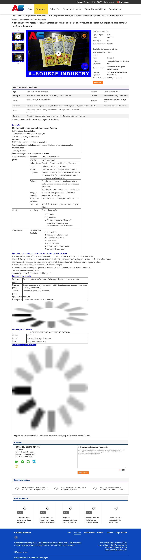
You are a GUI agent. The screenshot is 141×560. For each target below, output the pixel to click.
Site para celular (21, 552)
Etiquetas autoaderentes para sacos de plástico (70, 520)
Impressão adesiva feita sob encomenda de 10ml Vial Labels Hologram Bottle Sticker (111, 489)
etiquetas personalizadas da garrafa (32, 436)
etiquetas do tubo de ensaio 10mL (38, 16)
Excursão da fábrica (72, 9)
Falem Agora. (109, 2)
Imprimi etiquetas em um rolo (53, 436)
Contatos (109, 532)
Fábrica (100, 532)
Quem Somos (89, 532)
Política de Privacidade (22, 543)
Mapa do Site (121, 532)
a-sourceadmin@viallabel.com (116, 550)
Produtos (40, 9)
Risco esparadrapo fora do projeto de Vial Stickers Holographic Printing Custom (35, 489)
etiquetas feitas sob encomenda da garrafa (76, 436)
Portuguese (124, 2)
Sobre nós (54, 9)
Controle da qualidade (95, 9)
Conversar (97, 83)
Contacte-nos (115, 9)
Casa (30, 9)
